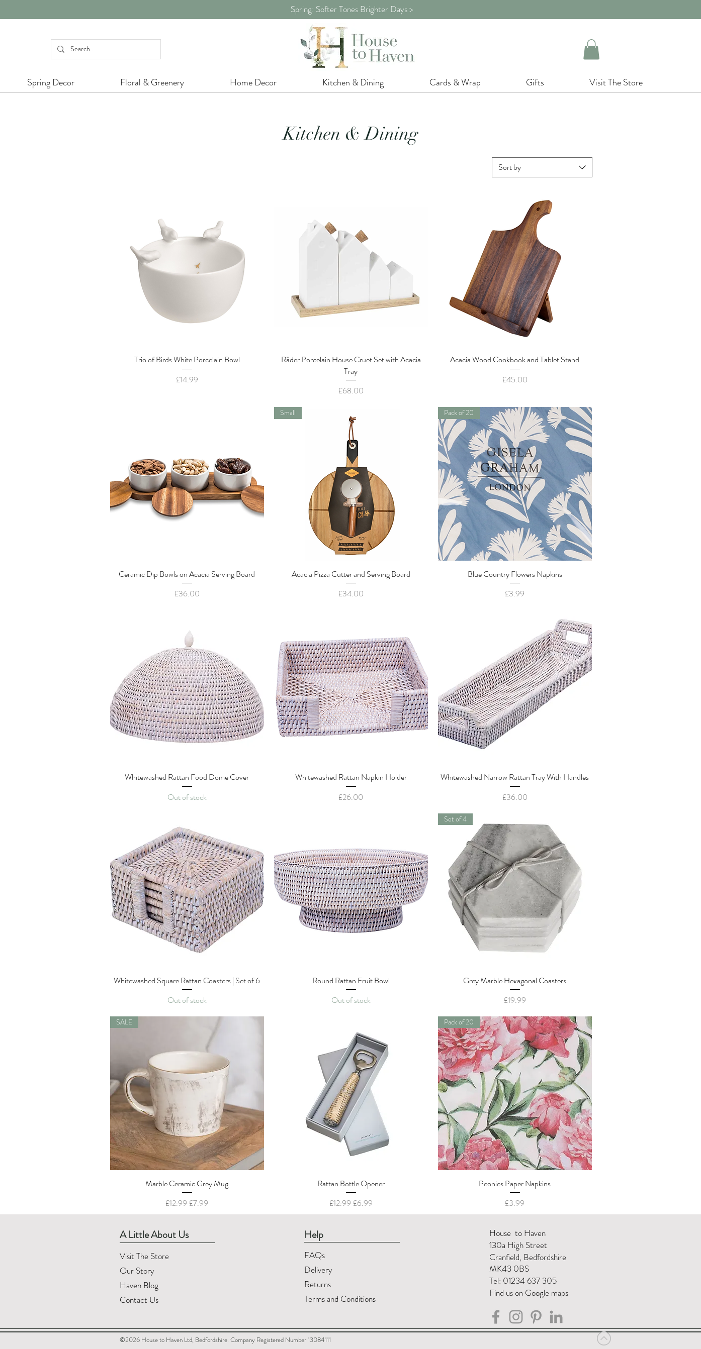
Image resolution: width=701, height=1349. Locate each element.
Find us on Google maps (528, 1293)
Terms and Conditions (341, 1299)
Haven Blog (139, 1285)
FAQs (314, 1255)
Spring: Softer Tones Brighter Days (349, 9)
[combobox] (542, 167)
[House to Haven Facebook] (496, 1317)
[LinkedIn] (556, 1317)
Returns (318, 1284)
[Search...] (104, 49)
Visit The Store (144, 1256)
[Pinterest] (536, 1317)
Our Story (137, 1271)
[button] (591, 49)
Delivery (318, 1270)
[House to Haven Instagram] (516, 1317)
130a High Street (518, 1245)
